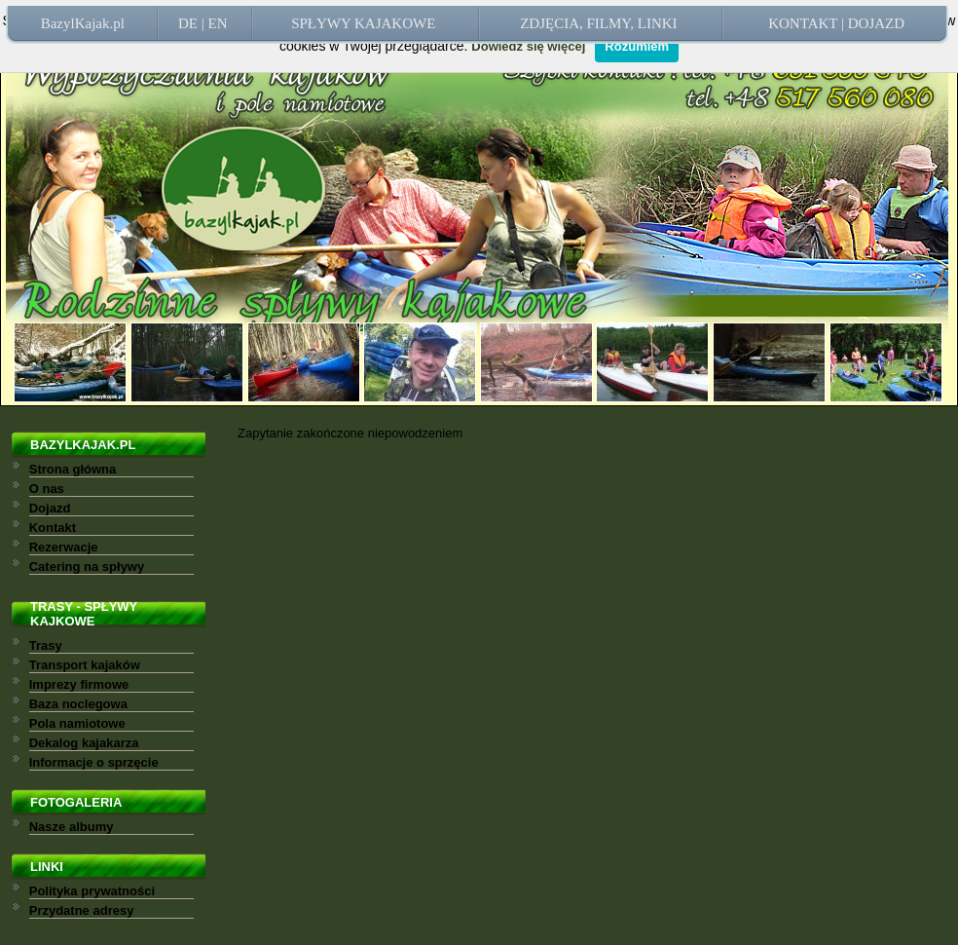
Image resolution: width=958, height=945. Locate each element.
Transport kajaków (84, 665)
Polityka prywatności (92, 891)
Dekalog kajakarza (84, 743)
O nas (46, 488)
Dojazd (50, 508)
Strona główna (73, 469)
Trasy (45, 645)
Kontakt (52, 527)
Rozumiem (637, 46)
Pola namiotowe (77, 723)
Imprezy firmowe (79, 684)
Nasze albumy (71, 826)
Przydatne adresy (81, 910)
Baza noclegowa (78, 704)
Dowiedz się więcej (528, 46)
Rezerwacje (63, 547)
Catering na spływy (86, 566)
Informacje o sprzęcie (94, 762)
